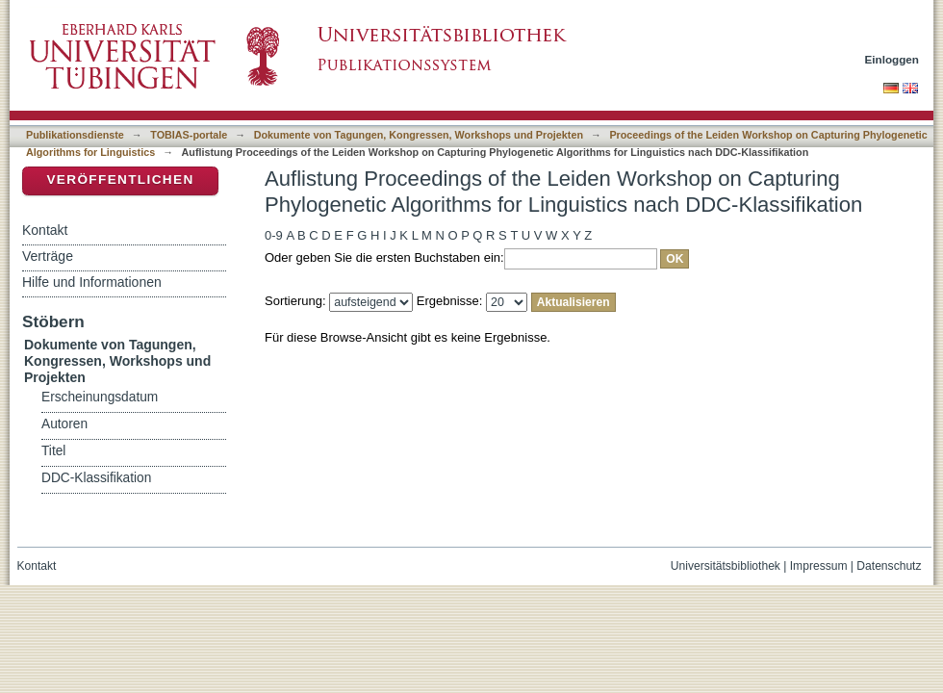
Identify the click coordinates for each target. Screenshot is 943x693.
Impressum (819, 566)
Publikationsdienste (75, 135)
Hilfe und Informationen (92, 282)
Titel (53, 451)
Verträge (47, 256)
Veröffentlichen (119, 179)
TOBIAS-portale (188, 135)
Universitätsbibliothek (725, 566)
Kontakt (44, 230)
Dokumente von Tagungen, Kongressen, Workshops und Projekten (418, 135)
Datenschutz (888, 566)
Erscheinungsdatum (99, 397)
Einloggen (892, 59)
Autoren (64, 424)
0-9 (274, 235)
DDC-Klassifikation (96, 478)
